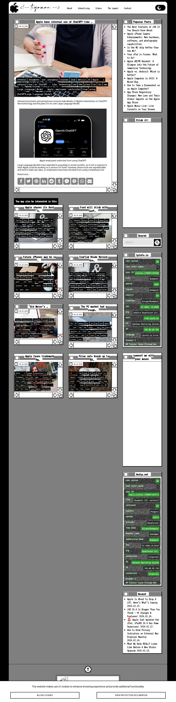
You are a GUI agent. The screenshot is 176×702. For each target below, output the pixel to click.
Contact (127, 8)
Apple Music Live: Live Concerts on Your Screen (141, 107)
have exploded (48, 165)
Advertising (84, 8)
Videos (99, 8)
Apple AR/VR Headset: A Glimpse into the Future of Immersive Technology (142, 65)
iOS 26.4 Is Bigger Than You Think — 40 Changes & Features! (143, 613)
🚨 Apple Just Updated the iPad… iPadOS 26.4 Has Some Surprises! (143, 623)
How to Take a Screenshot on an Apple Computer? (143, 87)
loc (142, 307)
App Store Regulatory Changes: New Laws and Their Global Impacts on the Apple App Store (143, 97)
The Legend (113, 8)
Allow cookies (45, 696)
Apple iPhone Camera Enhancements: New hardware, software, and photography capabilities (143, 39)
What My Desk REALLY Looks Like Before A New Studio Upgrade (142, 647)
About (69, 8)
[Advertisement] (142, 175)
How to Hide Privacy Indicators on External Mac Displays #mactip (142, 633)
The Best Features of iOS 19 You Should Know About (143, 28)
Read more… (24, 174)
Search (158, 242)
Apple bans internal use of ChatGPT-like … (64, 22)
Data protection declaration (131, 696)
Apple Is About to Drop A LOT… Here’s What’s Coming (142, 600)
